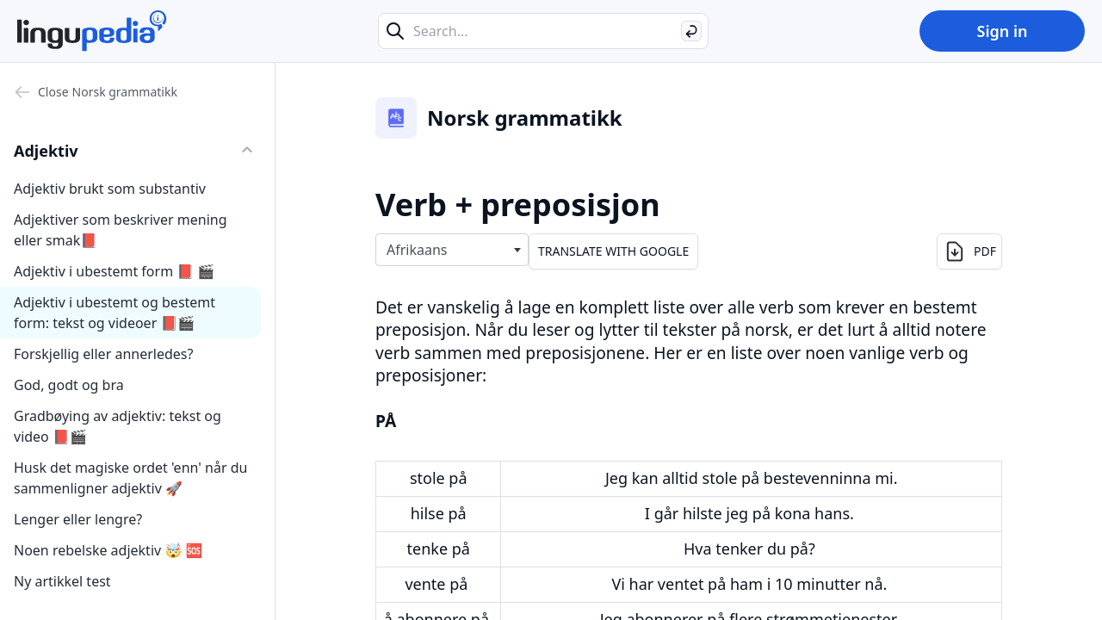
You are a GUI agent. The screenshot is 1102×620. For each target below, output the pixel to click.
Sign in (1001, 31)
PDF (969, 251)
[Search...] (543, 31)
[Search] (691, 31)
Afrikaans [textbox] (417, 249)
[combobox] (452, 249)
